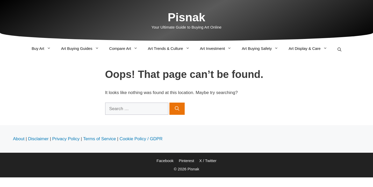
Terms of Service (99, 138)
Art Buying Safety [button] (262, 48)
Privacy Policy (66, 138)
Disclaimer (38, 138)
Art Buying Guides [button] (82, 48)
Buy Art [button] (44, 48)
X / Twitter (207, 160)
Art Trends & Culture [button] (171, 48)
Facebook (165, 160)
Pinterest (186, 160)
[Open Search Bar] (339, 49)
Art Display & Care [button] (310, 48)
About (18, 138)
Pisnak (186, 17)
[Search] (177, 109)
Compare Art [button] (126, 48)
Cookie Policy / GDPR (140, 138)
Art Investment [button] (218, 48)
